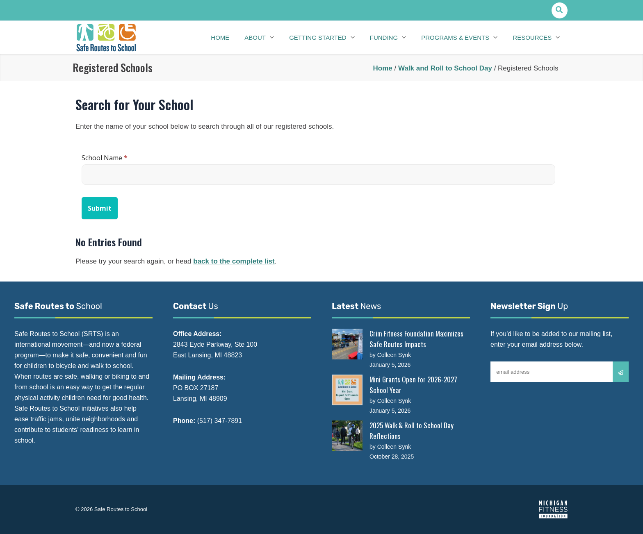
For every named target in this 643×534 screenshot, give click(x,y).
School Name (105, 157)
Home (382, 68)
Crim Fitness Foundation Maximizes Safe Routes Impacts (416, 338)
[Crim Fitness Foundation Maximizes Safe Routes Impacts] (347, 344)
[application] (275, 37)
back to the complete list (233, 261)
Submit (100, 208)
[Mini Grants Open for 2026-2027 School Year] (347, 390)
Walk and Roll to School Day (445, 68)
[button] (560, 10)
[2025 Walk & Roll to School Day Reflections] (347, 435)
